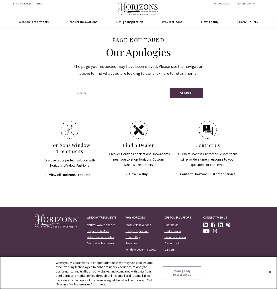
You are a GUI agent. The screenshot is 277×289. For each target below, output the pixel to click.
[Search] (262, 3)
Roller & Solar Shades (100, 237)
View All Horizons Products (69, 175)
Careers (169, 250)
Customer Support (177, 217)
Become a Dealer (175, 237)
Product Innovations (138, 225)
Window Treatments (101, 217)
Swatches (131, 243)
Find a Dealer (172, 231)
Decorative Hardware (100, 243)
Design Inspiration (136, 231)
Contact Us (171, 225)
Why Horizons (135, 217)
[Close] (270, 272)
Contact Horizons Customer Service (207, 174)
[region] (138, 272)
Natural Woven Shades (101, 225)
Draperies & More (98, 231)
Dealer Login (172, 243)
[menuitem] (22, 3)
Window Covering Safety (140, 250)
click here (161, 73)
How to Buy (132, 237)
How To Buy (138, 174)
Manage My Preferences (182, 273)
